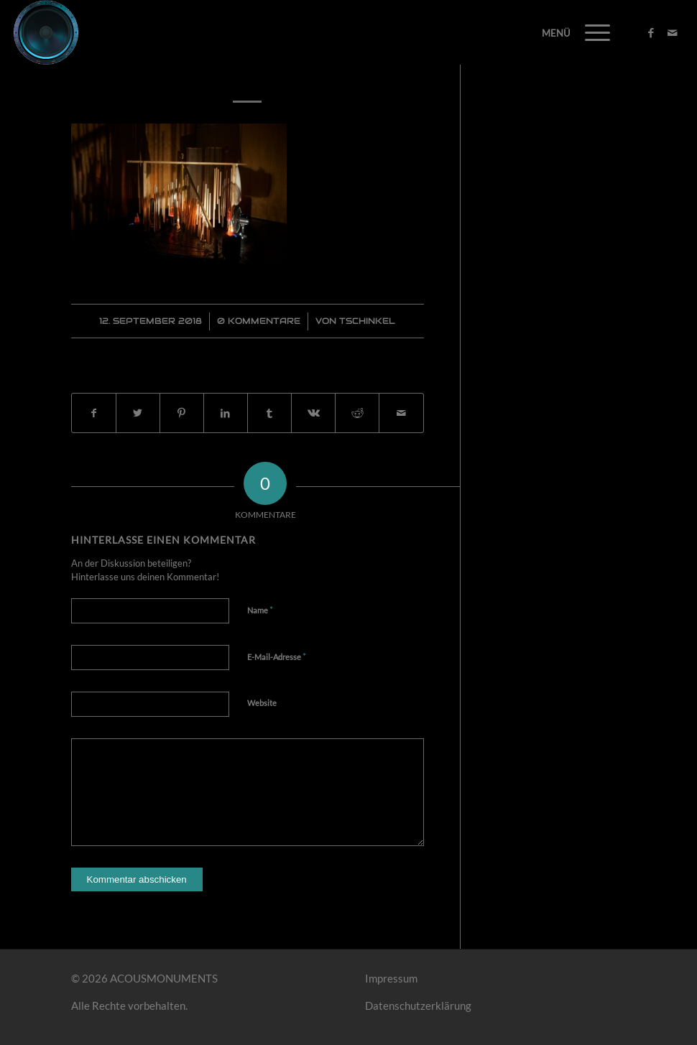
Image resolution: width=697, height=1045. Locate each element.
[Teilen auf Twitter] (138, 413)
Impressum (391, 978)
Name (260, 610)
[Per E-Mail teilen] (401, 413)
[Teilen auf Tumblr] (269, 413)
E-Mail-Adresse (276, 656)
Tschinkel (367, 320)
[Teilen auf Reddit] (357, 413)
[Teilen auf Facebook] (94, 413)
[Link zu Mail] (672, 32)
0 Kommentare (258, 320)
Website (262, 702)
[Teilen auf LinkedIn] (225, 413)
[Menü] (590, 32)
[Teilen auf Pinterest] (181, 413)
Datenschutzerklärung (418, 1005)
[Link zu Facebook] (651, 32)
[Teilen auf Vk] (313, 413)
